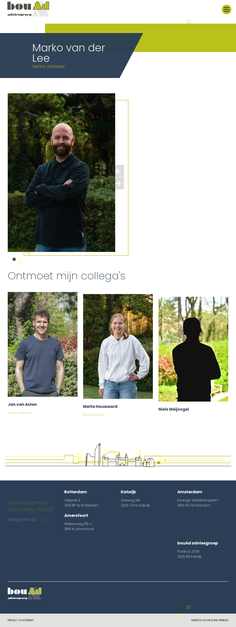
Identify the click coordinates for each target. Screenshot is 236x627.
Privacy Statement (21, 620)
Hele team (221, 274)
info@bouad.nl (189, 571)
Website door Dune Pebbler (209, 620)
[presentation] (118, 171)
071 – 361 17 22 (188, 566)
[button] (14, 259)
